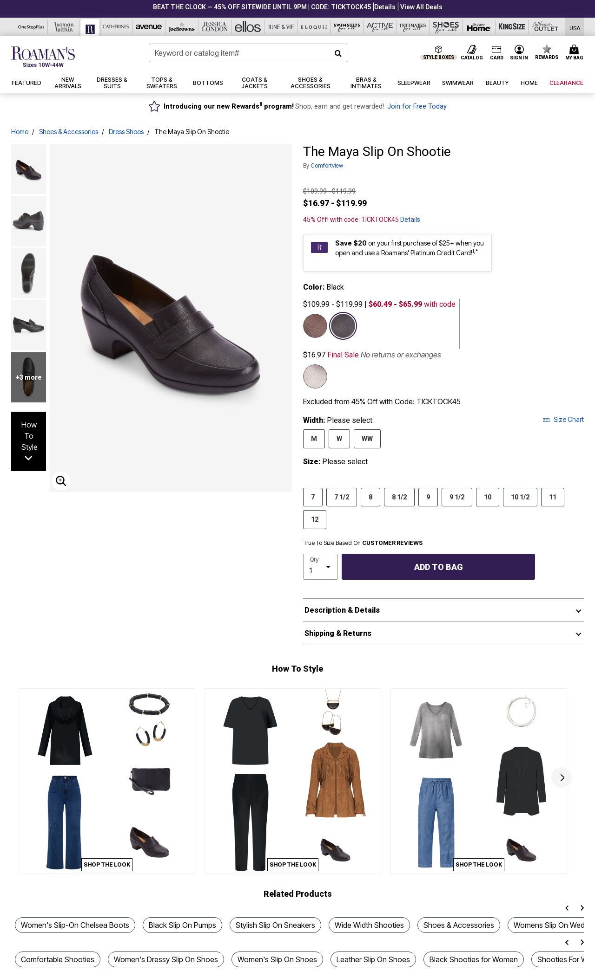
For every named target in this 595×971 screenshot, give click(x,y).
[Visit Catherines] (115, 27)
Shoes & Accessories (68, 132)
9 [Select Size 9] (428, 496)
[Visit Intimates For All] (413, 27)
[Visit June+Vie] (281, 27)
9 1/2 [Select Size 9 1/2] (457, 496)
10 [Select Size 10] (487, 496)
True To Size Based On (363, 543)
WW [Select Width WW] (367, 438)
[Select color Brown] (315, 326)
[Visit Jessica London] (214, 27)
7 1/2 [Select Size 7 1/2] (341, 496)
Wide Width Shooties (369, 925)
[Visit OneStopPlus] (31, 27)
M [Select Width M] (314, 438)
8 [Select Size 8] (370, 496)
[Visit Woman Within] (64, 27)
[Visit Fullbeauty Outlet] (545, 27)
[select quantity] (320, 567)
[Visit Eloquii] (314, 27)
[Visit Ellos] (247, 27)
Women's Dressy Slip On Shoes (166, 959)
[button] (385, 7)
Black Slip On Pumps (182, 925)
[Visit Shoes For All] (446, 27)
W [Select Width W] (339, 438)
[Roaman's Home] (43, 57)
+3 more (29, 377)
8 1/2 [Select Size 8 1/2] (399, 496)
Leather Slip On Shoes (373, 959)
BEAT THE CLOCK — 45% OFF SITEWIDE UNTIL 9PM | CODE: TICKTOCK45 (262, 7)
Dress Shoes (126, 132)
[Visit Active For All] (380, 27)
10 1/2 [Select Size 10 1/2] (520, 496)
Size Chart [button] (563, 419)
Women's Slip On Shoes (277, 959)
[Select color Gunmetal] (315, 376)
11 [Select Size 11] (552, 496)
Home (19, 132)
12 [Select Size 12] (314, 519)
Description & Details (342, 610)
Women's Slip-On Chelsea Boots (75, 925)
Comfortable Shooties (57, 959)
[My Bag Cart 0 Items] (575, 53)
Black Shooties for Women (474, 959)
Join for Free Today (417, 106)
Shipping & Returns (337, 633)
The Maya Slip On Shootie (191, 132)
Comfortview (327, 165)
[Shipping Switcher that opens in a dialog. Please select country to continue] (575, 27)
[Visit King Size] (512, 27)
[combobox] (248, 53)
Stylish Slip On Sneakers (275, 925)
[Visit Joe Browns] (181, 27)
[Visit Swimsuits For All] (347, 27)
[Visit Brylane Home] (479, 27)
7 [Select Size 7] (313, 496)
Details (410, 219)
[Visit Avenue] (148, 27)
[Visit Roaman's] (90, 27)
